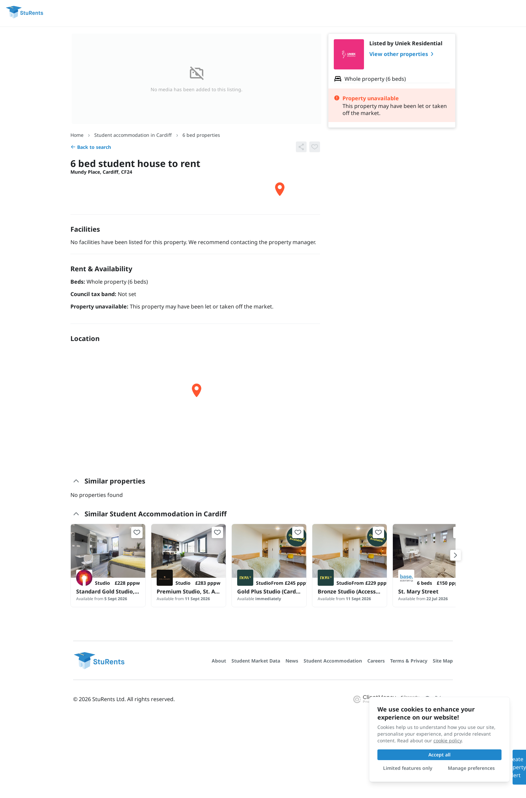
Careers (376, 661)
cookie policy (447, 740)
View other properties (402, 54)
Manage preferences (471, 768)
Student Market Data (255, 661)
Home (77, 135)
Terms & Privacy (408, 661)
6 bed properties (201, 135)
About (219, 661)
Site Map (443, 661)
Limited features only (407, 768)
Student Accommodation (333, 661)
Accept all (439, 754)
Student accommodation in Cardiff (133, 135)
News (291, 661)
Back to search (90, 147)
